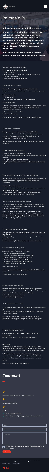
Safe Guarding (6, 463)
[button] (3, 392)
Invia (6, 452)
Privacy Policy (16, 463)
